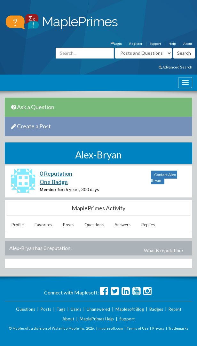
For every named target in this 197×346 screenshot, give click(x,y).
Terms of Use (138, 328)
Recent (175, 309)
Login (116, 43)
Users (76, 309)
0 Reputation (56, 173)
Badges (156, 309)
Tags (61, 309)
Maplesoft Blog (129, 309)
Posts (68, 224)
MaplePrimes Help (97, 318)
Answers (122, 224)
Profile (18, 224)
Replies (148, 224)
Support (155, 43)
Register (135, 43)
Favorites (43, 224)
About (187, 43)
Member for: (52, 189)
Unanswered (98, 309)
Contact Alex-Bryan (164, 177)
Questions (94, 224)
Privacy (158, 328)
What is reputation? (164, 250)
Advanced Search (175, 67)
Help (172, 43)
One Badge (54, 181)
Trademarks (178, 328)
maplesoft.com (110, 328)
